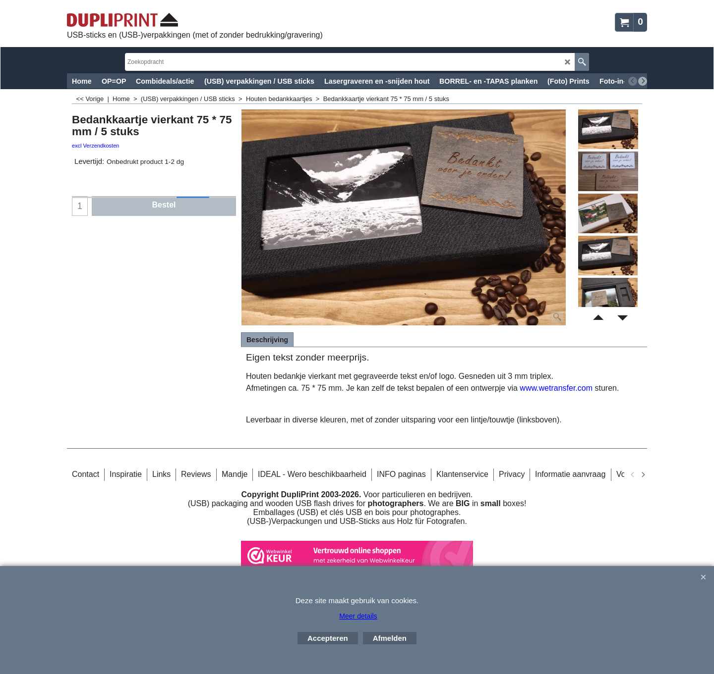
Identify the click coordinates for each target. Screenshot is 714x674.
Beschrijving (267, 340)
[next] (642, 81)
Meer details (358, 616)
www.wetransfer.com (556, 388)
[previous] (632, 81)
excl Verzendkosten (95, 146)
